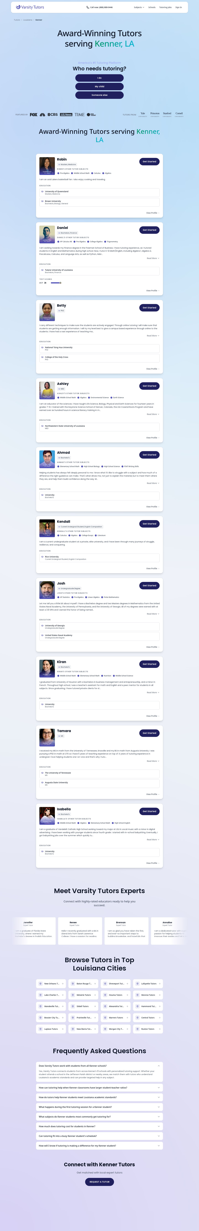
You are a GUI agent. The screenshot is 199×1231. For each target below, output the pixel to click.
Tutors (17, 20)
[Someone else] (99, 95)
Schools (151, 7)
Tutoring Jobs (165, 7)
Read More (153, 258)
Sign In (179, 7)
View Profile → (153, 213)
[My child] (99, 86)
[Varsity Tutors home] (29, 7)
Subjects (139, 7)
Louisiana (27, 20)
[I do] (99, 78)
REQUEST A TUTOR (99, 1181)
